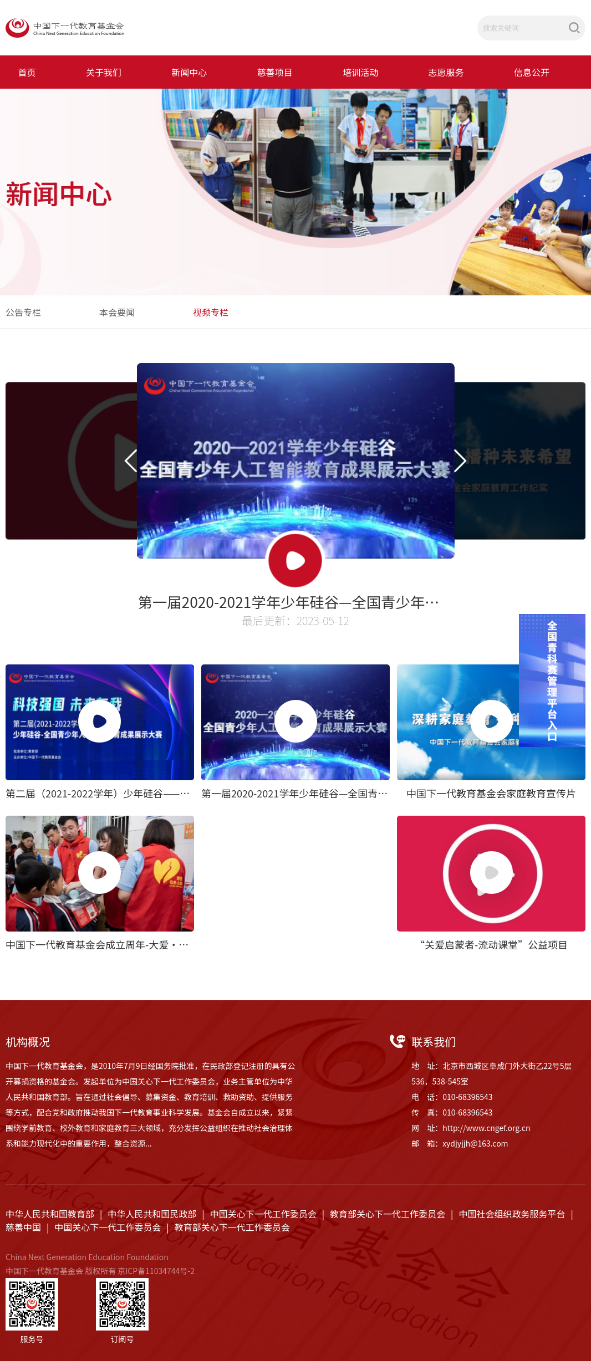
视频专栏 (210, 312)
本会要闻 (117, 312)
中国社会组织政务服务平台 (511, 1213)
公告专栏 (23, 312)
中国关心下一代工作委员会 (263, 1213)
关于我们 (103, 72)
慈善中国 (23, 1227)
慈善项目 (275, 72)
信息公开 (531, 72)
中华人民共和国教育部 (50, 1213)
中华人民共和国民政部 (152, 1213)
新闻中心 (189, 72)
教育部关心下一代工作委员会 (387, 1213)
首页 (27, 72)
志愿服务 (446, 72)
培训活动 (360, 72)
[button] (130, 460)
